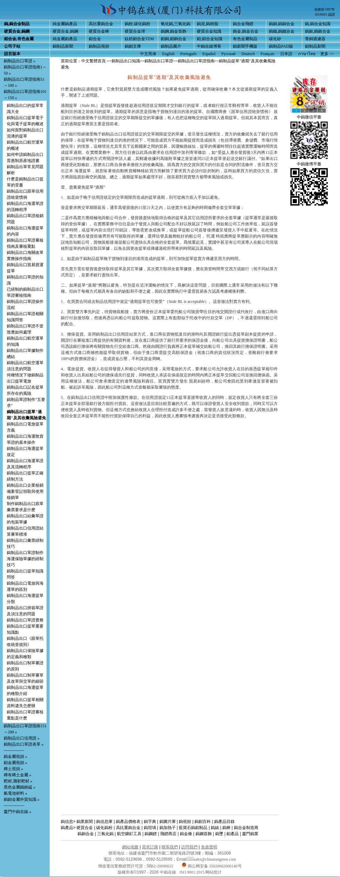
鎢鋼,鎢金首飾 (173, 31)
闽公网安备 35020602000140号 (212, 866)
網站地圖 (130, 847)
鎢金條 (186, 833)
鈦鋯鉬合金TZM (139, 38)
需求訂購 (150, 847)
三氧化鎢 (105, 833)
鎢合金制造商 (246, 827)
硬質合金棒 (99, 31)
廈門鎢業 (250, 833)
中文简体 (148, 53)
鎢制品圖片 (171, 46)
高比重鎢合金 (101, 23)
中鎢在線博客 (209, 46)
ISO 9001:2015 (193, 872)
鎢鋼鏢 (150, 833)
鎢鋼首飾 (204, 833)
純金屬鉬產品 (65, 38)
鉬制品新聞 (315, 46)
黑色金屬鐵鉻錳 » (19, 787)
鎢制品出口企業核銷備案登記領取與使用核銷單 (25, 491)
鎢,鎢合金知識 (317, 23)
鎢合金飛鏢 (243, 23)
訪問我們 (189, 847)
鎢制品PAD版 (281, 46)
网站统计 (213, 872)
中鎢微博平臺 (309, 164)
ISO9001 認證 (325, 14)
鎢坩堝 (150, 827)
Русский (228, 53)
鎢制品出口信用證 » (21, 738)
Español (209, 53)
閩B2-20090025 (160, 866)
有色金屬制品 (245, 38)
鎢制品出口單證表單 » (24, 744)
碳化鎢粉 (104, 827)
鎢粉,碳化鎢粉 (137, 23)
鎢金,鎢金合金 (245, 31)
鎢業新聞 (84, 821)
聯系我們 (170, 847)
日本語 (286, 53)
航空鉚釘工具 (129, 833)
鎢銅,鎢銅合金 (281, 23)
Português (188, 53)
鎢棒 (226, 827)
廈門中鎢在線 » (17, 811)
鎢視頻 (185, 821)
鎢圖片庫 (167, 821)
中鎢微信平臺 (309, 117)
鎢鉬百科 (202, 821)
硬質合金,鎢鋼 (65, 31)
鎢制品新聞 (63, 46)
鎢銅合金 (86, 833)
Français (267, 53)
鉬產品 (232, 833)
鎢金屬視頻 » (15, 756)
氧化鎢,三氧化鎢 (175, 23)
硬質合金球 (135, 31)
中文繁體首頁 (93, 61)
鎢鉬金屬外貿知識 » (21, 799)
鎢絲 (215, 827)
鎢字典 (150, 821)
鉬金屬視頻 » (15, 762)
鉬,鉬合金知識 (209, 38)
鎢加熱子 (167, 827)
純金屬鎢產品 (65, 23)
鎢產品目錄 (224, 821)
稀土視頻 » (13, 768)
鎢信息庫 (104, 821)
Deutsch (248, 53)
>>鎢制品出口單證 (156, 61)
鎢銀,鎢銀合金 (317, 31)
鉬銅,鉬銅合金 (173, 38)
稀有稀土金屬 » (17, 775)
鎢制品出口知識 (126, 61)
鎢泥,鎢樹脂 (207, 23)
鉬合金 (95, 38)
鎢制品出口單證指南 (196, 61)
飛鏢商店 (168, 833)
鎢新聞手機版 (245, 46)
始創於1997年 (324, 9)
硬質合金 (84, 827)
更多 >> (327, 53)
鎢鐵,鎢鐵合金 (281, 31)
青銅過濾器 (315, 38)
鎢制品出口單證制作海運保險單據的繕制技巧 (25, 558)
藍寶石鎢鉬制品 (193, 827)
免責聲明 (209, 847)
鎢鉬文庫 (133, 46)
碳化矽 (275, 38)
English (168, 53)
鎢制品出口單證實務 (25, 620)
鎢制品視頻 (99, 46)
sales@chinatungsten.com (212, 859)
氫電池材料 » (15, 793)
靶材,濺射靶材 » (18, 781)
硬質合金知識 (209, 31)
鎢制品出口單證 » (19, 61)
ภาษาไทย (307, 53)
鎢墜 (219, 833)
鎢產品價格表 (128, 821)
